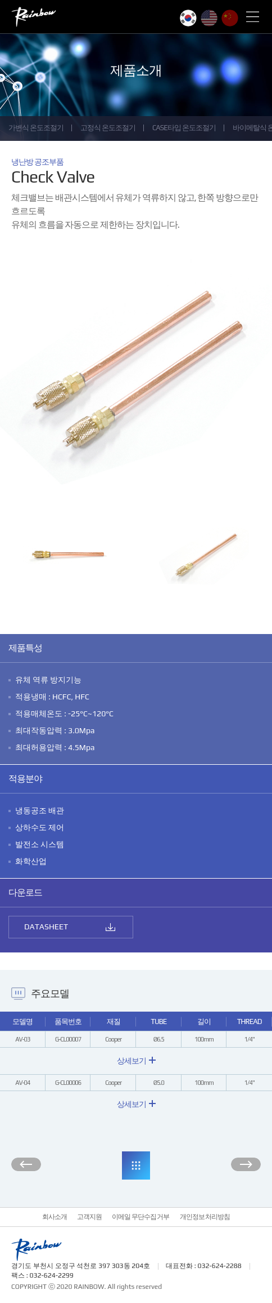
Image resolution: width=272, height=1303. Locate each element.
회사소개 (54, 1217)
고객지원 (89, 1217)
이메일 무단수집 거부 (141, 1217)
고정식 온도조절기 (107, 127)
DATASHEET (46, 926)
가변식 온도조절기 (36, 127)
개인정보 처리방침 (205, 1217)
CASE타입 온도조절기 (184, 127)
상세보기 (136, 1060)
